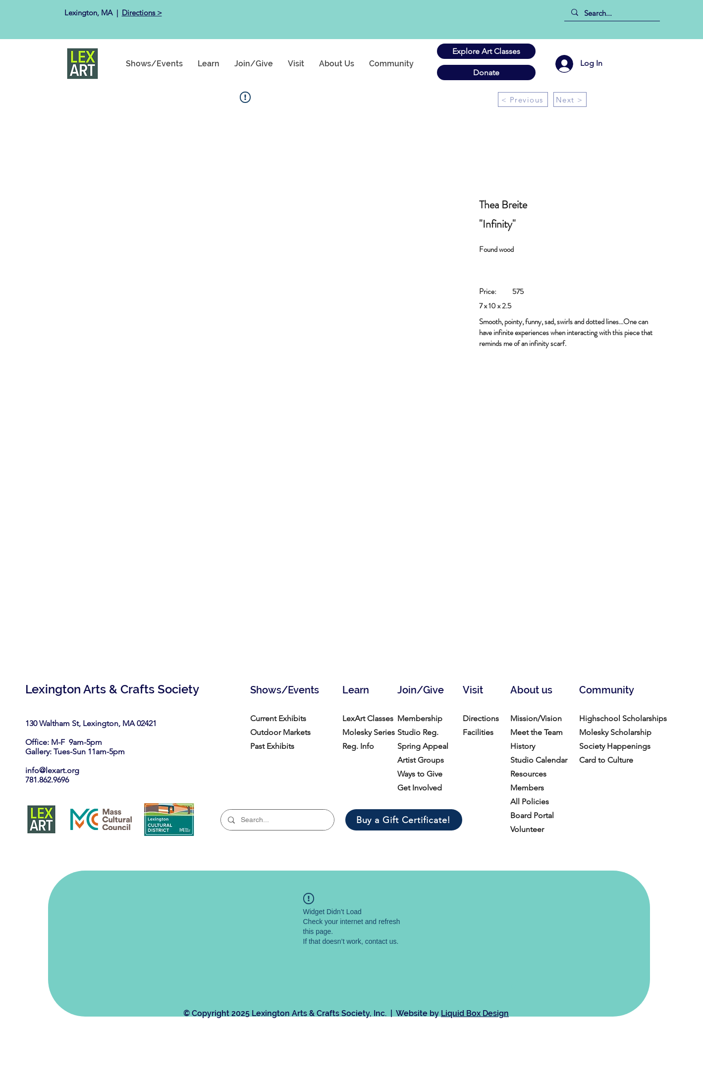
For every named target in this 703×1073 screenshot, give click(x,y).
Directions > (142, 12)
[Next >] (570, 99)
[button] (391, 63)
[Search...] (611, 13)
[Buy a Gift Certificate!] (403, 819)
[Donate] (486, 72)
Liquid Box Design (475, 1013)
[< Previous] (523, 99)
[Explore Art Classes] (486, 51)
